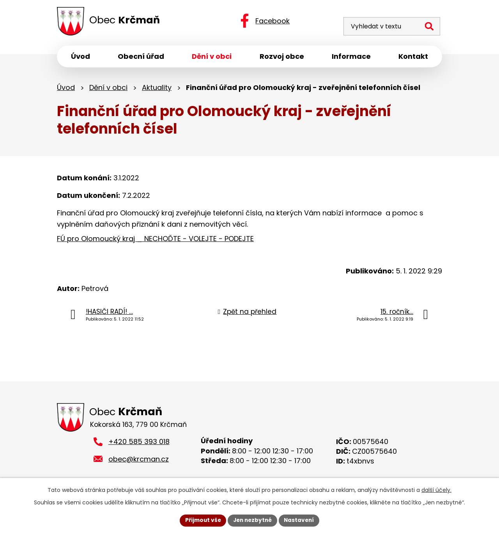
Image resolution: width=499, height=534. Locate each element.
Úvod (66, 88)
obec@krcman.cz (138, 461)
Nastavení (301, 520)
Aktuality (157, 88)
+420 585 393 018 (139, 443)
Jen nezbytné (252, 520)
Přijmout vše (200, 520)
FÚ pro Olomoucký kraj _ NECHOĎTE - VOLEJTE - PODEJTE (155, 240)
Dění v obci (108, 88)
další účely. (436, 489)
